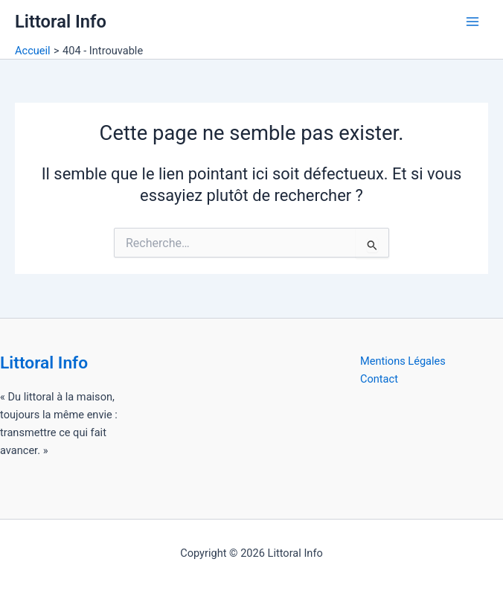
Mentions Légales (403, 361)
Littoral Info (60, 21)
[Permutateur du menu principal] (472, 21)
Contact (379, 379)
